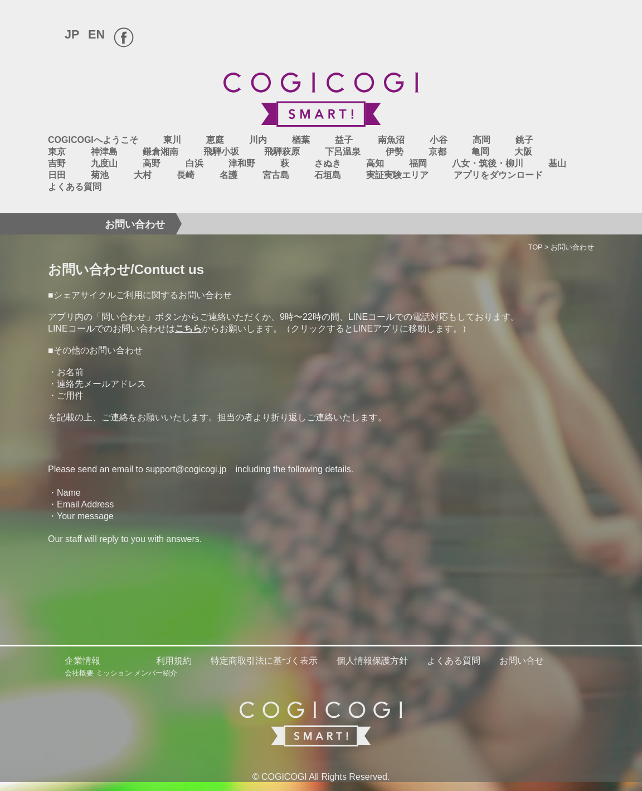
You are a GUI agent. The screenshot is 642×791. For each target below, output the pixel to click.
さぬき (327, 163)
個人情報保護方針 (372, 660)
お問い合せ (521, 660)
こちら (188, 328)
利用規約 (174, 660)
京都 (437, 151)
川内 (258, 140)
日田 (57, 175)
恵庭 (215, 140)
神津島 (104, 151)
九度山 (104, 163)
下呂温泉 (343, 151)
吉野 (57, 163)
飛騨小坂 (221, 151)
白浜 (194, 163)
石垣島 (327, 175)
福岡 (418, 163)
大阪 (523, 151)
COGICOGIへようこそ (93, 140)
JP (72, 34)
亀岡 (480, 151)
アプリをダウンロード (498, 175)
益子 (344, 140)
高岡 (481, 140)
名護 (228, 175)
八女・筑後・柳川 (487, 163)
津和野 (241, 163)
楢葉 (301, 140)
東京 (57, 151)
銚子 (524, 140)
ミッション (114, 673)
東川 (172, 140)
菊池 (100, 175)
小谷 (439, 140)
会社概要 (79, 673)
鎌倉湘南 (160, 151)
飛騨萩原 (282, 151)
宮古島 (275, 175)
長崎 (185, 175)
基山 (557, 163)
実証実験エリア (397, 175)
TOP (535, 247)
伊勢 (394, 151)
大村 (143, 175)
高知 (375, 163)
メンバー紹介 (155, 673)
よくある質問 (74, 186)
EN (96, 34)
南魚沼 (391, 140)
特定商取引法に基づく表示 (264, 660)
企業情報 (82, 660)
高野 (151, 163)
